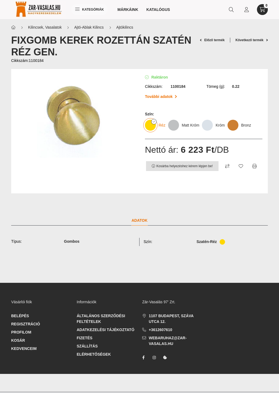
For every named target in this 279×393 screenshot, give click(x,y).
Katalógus (158, 9)
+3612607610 (160, 330)
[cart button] (262, 9)
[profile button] (246, 9)
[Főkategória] (13, 27)
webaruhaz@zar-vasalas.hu (168, 341)
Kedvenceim (24, 348)
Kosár (18, 340)
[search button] (231, 9)
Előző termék (212, 40)
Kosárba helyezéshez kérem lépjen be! (184, 166)
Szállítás (87, 346)
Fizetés (85, 338)
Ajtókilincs (124, 27)
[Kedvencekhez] (240, 166)
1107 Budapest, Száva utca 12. (171, 319)
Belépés (20, 316)
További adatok (161, 96)
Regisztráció (25, 324)
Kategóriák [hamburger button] (89, 9)
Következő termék (251, 40)
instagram (154, 357)
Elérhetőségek (94, 354)
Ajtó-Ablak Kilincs (89, 27)
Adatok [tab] (140, 220)
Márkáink (127, 9)
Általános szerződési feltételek (101, 319)
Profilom (21, 332)
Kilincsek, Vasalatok (45, 27)
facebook (143, 357)
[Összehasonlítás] (227, 166)
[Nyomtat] (254, 166)
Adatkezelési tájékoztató (106, 330)
